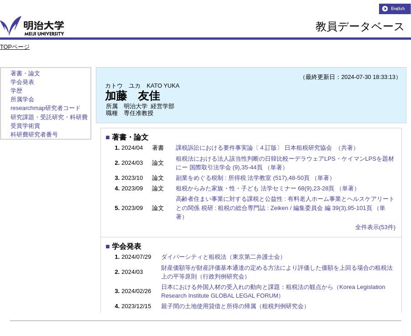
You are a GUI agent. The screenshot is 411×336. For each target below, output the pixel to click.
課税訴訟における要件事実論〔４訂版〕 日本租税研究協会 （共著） (268, 147)
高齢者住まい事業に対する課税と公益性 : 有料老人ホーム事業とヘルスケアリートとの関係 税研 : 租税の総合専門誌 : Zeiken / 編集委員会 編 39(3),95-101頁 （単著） (285, 207)
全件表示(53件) (375, 227)
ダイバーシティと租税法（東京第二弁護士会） (223, 256)
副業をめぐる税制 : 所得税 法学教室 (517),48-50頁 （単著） (256, 177)
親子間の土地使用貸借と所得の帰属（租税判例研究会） (235, 306)
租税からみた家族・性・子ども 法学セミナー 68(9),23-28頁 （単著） (269, 188)
